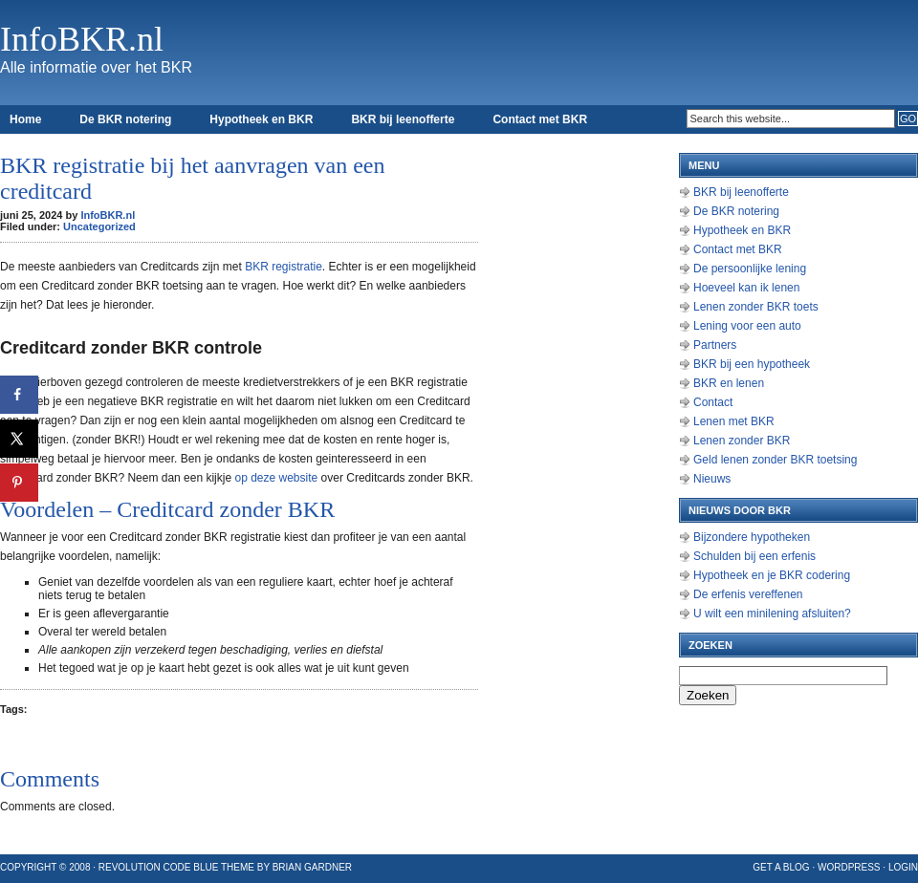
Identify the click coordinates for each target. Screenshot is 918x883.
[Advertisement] (583, 430)
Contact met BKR (539, 119)
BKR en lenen (728, 383)
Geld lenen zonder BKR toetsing (775, 459)
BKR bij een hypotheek (751, 364)
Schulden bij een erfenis (754, 556)
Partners (714, 345)
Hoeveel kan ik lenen (746, 287)
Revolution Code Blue (158, 867)
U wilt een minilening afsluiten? (772, 613)
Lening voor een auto (747, 326)
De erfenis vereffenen (748, 594)
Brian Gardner (312, 867)
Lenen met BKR (734, 421)
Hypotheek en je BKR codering (771, 575)
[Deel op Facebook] (19, 395)
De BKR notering (125, 119)
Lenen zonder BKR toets (756, 306)
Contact (712, 402)
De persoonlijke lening (749, 268)
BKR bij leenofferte (402, 119)
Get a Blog (781, 867)
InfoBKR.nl (82, 39)
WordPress (849, 867)
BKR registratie (283, 266)
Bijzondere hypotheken (751, 537)
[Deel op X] (19, 439)
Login (903, 867)
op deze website (275, 478)
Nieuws (712, 478)
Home (25, 119)
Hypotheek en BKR (261, 119)
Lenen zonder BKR (741, 440)
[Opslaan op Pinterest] (19, 482)
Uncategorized (99, 226)
